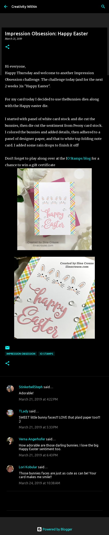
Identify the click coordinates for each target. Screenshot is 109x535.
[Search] (103, 7)
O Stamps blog (79, 158)
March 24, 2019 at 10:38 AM (39, 483)
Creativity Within (24, 6)
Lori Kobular (28, 467)
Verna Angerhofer (32, 439)
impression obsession (21, 353)
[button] (7, 47)
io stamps (46, 353)
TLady (23, 411)
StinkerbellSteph (31, 387)
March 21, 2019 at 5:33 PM (38, 427)
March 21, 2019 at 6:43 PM (38, 455)
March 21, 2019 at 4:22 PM (38, 399)
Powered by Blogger (54, 529)
